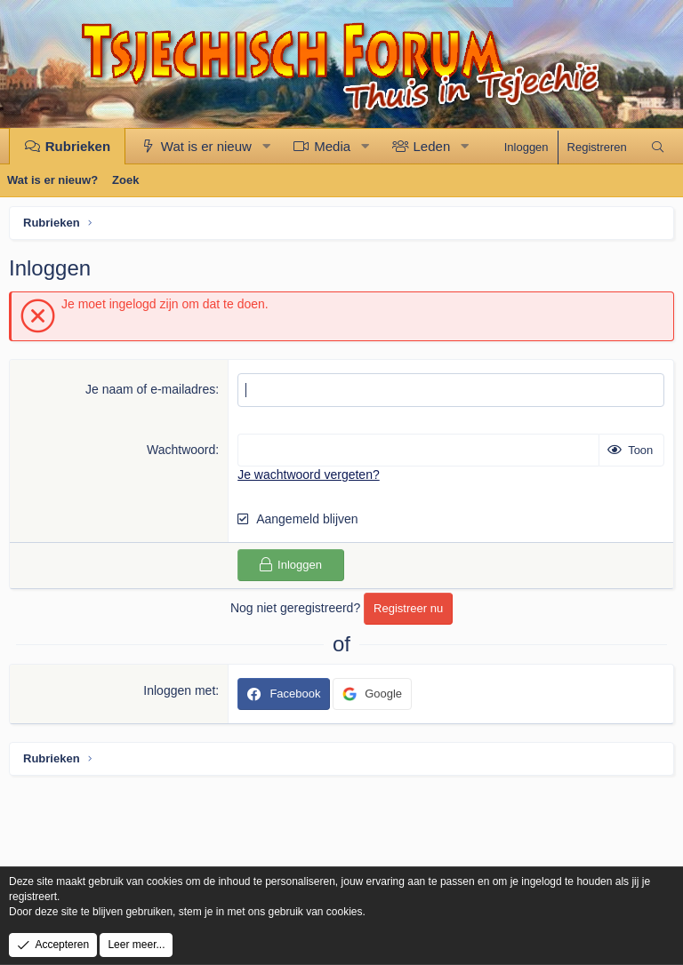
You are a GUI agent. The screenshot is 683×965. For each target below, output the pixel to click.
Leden (432, 146)
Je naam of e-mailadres (150, 389)
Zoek (125, 180)
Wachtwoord (181, 450)
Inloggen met (179, 690)
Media (332, 146)
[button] (266, 146)
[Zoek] (657, 147)
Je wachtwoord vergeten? (308, 474)
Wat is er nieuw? (52, 180)
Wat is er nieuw (206, 146)
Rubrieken (77, 146)
